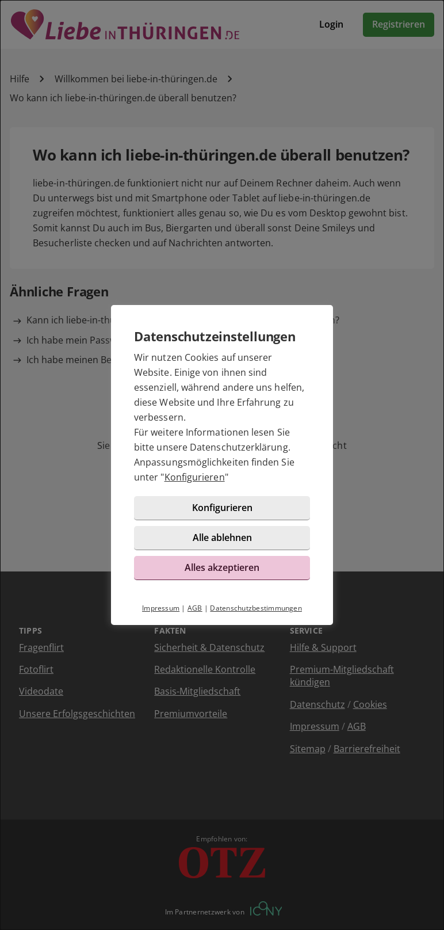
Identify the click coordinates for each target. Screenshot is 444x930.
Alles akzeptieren (222, 567)
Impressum (160, 608)
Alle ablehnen (222, 537)
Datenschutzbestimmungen (256, 608)
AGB (194, 608)
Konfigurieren (194, 477)
